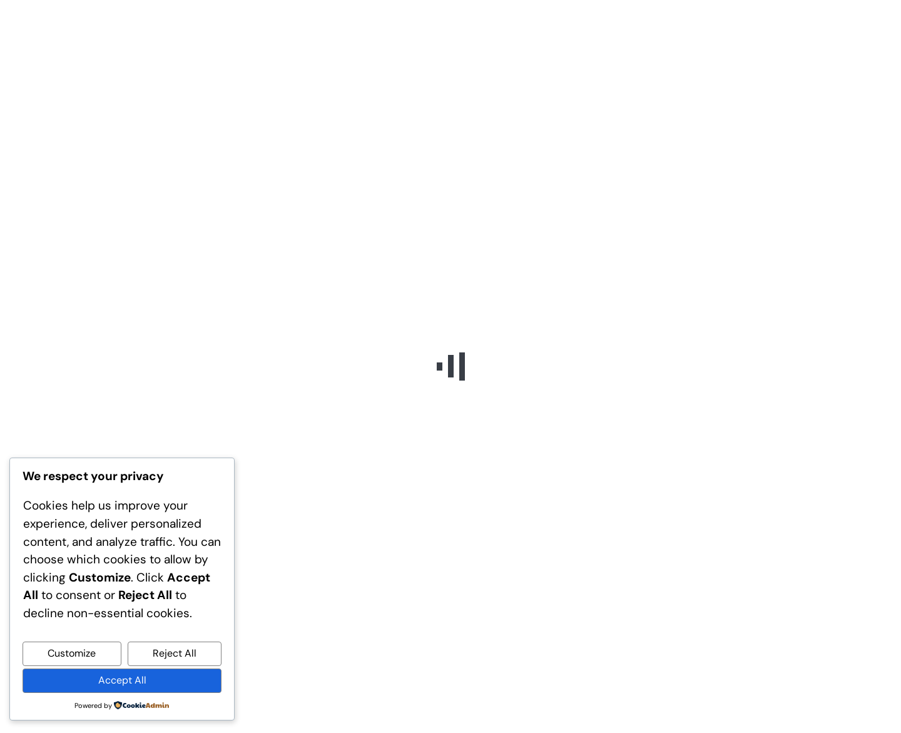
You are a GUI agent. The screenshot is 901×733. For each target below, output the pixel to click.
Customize (72, 653)
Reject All (174, 653)
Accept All (122, 680)
